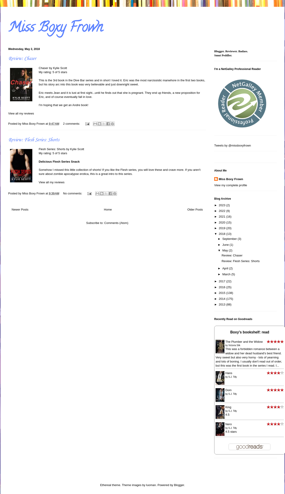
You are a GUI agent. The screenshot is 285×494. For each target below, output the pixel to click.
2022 (222, 211)
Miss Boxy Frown (55, 28)
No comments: (73, 193)
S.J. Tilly (232, 377)
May (225, 250)
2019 (222, 228)
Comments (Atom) (116, 223)
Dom (228, 390)
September (230, 239)
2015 (222, 293)
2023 (222, 205)
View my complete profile (230, 185)
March (227, 274)
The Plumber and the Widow (244, 341)
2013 (222, 304)
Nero (228, 424)
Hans (228, 373)
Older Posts (195, 209)
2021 (222, 216)
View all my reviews (21, 113)
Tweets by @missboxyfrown (232, 145)
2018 (222, 234)
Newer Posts (20, 209)
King (228, 407)
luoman (151, 485)
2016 (222, 287)
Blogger (179, 485)
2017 (222, 281)
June (226, 244)
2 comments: (72, 123)
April (225, 268)
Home (108, 209)
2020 (222, 222)
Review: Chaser (22, 59)
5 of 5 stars (60, 72)
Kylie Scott (60, 68)
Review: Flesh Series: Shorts (33, 140)
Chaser (43, 68)
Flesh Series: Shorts (52, 149)
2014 (222, 298)
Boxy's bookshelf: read (249, 332)
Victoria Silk (234, 345)
